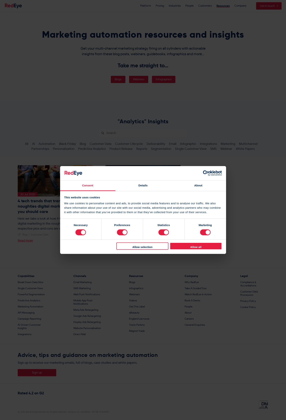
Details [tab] (143, 185)
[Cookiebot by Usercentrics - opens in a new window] (206, 173)
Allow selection (142, 247)
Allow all (196, 247)
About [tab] (198, 185)
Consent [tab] (87, 185)
